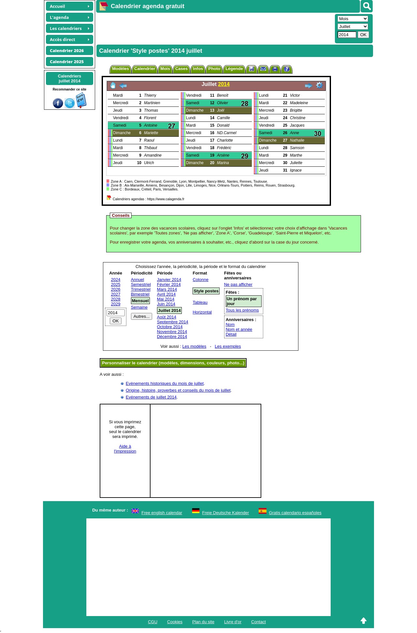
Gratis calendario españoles (295, 512)
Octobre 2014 (170, 326)
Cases (181, 68)
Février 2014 (169, 284)
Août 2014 (166, 317)
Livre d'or (232, 621)
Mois (165, 68)
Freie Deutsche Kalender (225, 512)
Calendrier (144, 68)
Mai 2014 (165, 299)
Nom (230, 324)
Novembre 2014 (172, 331)
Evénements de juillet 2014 (151, 397)
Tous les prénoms (242, 310)
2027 (116, 294)
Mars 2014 (167, 289)
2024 (116, 279)
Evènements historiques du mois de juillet (165, 383)
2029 (116, 304)
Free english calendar (161, 512)
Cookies (174, 621)
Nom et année (239, 329)
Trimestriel (141, 289)
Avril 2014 (166, 294)
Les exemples (228, 346)
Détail (231, 334)
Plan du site (203, 621)
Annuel (137, 279)
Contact (258, 621)
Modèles (120, 68)
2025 (116, 284)
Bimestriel (140, 294)
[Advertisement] (214, 28)
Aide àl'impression (125, 449)
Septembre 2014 (172, 321)
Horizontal (202, 312)
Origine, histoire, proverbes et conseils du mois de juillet (178, 390)
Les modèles (194, 346)
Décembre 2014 (172, 336)
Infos (198, 68)
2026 (116, 289)
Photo (214, 68)
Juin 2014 (166, 304)
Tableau (200, 302)
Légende (234, 68)
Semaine (139, 307)
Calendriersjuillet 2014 (69, 78)
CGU (152, 621)
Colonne (200, 279)
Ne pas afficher (238, 284)
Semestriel (141, 284)
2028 (116, 299)
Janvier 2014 (169, 279)
